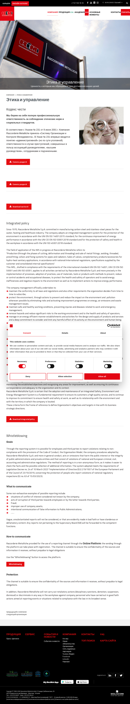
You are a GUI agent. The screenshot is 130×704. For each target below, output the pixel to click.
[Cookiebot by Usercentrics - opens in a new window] (109, 326)
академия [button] (75, 12)
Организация (21, 614)
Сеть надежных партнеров (69, 650)
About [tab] (103, 333)
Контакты (87, 634)
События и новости (52, 641)
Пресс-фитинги (12, 638)
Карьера (66, 661)
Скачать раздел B (20, 184)
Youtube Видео (68, 654)
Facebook (66, 656)
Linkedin (66, 659)
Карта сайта (108, 640)
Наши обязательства (69, 642)
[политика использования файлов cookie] (41, 699)
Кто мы (65, 638)
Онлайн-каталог (23, 2)
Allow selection (65, 376)
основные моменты (96, 12)
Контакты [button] (114, 12)
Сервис (30, 634)
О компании (22, 611)
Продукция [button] (57, 12)
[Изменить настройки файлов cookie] (66, 699)
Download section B (20, 206)
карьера (7, 2)
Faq (102, 634)
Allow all (102, 376)
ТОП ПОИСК (88, 640)
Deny (28, 376)
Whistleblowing (15, 564)
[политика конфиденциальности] (17, 699)
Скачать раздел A (20, 162)
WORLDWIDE (112, 2)
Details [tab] (65, 333)
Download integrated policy (24, 419)
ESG (66, 12)
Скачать (125, 12)
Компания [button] (45, 12)
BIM (83, 12)
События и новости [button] (51, 635)
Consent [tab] (27, 333)
